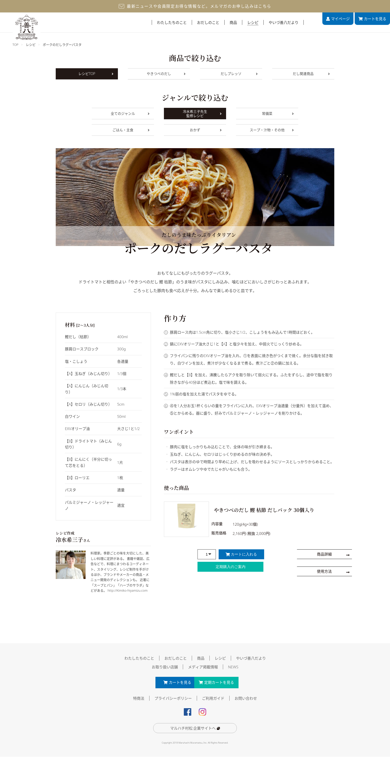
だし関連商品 (311, 73)
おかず (206, 129)
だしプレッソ (239, 73)
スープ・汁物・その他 (272, 129)
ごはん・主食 (130, 129)
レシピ (31, 44)
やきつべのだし (166, 73)
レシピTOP (95, 73)
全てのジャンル (130, 113)
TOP (15, 44)
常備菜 (278, 113)
